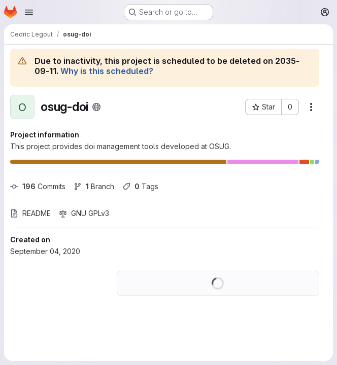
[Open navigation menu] (29, 12)
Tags (140, 186)
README (30, 213)
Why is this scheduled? (106, 71)
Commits (37, 186)
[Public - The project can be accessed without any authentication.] (96, 107)
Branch (94, 186)
